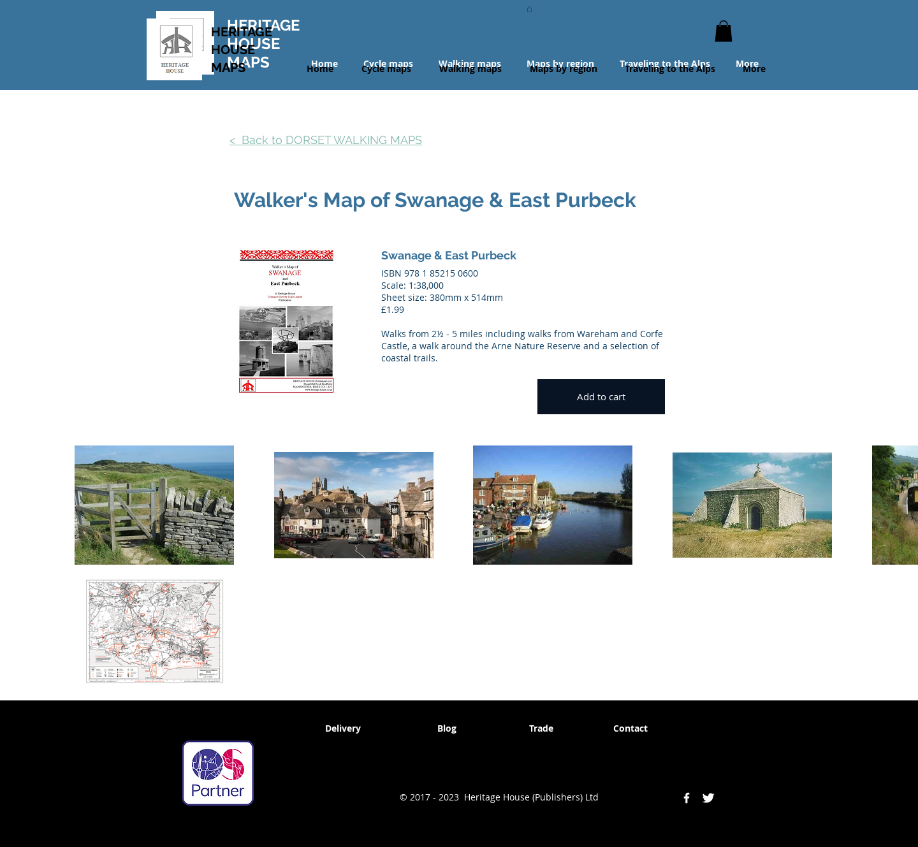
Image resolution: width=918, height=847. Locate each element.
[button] (529, 8)
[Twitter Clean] (708, 798)
